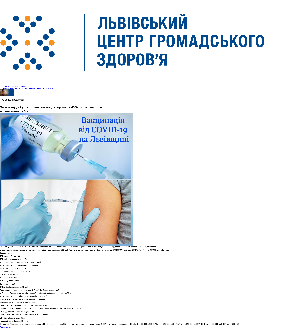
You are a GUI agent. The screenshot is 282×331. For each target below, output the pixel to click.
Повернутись (5, 327)
